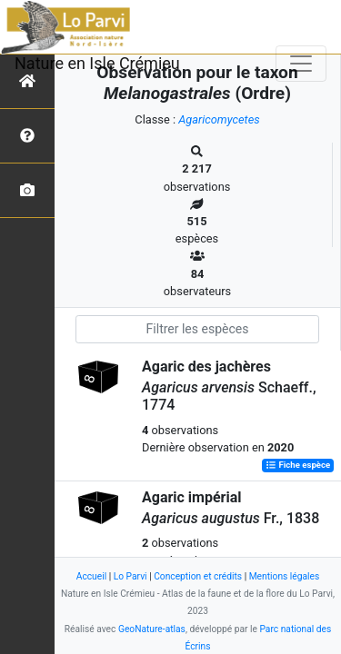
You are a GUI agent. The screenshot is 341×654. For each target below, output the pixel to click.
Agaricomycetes (218, 119)
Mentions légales (284, 576)
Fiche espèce (298, 466)
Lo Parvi (130, 576)
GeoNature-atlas (152, 629)
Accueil (91, 576)
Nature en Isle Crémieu (97, 63)
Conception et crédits (198, 576)
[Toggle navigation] (301, 63)
